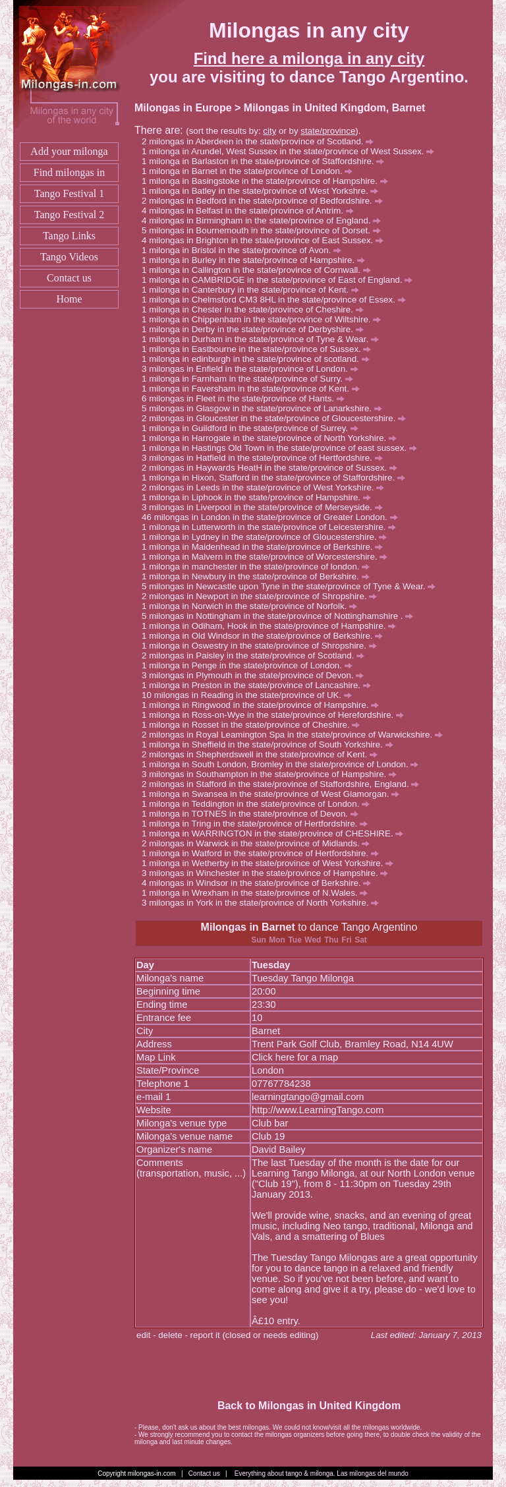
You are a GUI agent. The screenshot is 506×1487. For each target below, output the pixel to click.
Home (69, 299)
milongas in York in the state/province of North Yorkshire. (264, 903)
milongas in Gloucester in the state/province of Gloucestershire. (277, 418)
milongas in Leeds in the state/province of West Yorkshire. (266, 487)
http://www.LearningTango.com (317, 1110)
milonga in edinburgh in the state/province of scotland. (259, 359)
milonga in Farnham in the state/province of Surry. (251, 379)
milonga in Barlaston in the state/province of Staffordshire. (266, 161)
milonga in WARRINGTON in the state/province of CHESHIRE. (276, 833)
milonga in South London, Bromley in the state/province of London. (283, 764)
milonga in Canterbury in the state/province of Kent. (254, 290)
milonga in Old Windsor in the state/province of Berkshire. (266, 636)
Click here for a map (295, 1057)
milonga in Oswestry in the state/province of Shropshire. (262, 646)
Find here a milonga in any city (309, 58)
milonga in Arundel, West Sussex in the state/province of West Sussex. (291, 151)
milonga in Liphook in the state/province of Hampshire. (260, 497)
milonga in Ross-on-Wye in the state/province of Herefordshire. (276, 715)
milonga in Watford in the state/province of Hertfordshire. (264, 853)
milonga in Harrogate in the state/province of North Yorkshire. (273, 438)
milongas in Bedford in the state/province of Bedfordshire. (265, 201)
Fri (346, 940)
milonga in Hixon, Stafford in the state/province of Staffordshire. (277, 477)
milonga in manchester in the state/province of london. (259, 566)
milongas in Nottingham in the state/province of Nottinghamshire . (281, 616)
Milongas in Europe (183, 107)
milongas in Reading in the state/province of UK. (253, 695)
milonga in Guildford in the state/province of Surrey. (253, 428)
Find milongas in (69, 172)
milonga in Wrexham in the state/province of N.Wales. (258, 893)
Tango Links (69, 235)
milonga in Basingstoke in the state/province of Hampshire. (268, 181)
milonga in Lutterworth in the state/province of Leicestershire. (272, 527)
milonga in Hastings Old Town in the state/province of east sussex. (283, 448)
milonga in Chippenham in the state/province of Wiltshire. (265, 319)
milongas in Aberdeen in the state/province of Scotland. (261, 141)
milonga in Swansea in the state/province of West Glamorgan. (274, 794)
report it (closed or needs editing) (254, 1335)
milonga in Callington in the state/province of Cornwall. (260, 270)
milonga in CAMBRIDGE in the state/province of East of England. (280, 280)
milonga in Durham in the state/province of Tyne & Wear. (264, 339)
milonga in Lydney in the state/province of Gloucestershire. (268, 537)
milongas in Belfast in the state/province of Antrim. (251, 211)
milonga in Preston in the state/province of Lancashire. (260, 685)
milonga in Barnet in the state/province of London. (250, 171)
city (269, 131)
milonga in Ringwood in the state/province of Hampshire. (264, 705)
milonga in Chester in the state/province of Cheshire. (256, 309)
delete (170, 1335)
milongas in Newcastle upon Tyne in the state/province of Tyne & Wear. (292, 586)
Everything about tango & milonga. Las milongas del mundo (321, 1473)
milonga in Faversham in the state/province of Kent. (254, 389)
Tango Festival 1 (69, 193)
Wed (312, 940)
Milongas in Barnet (248, 927)
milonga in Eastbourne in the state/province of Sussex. (260, 349)
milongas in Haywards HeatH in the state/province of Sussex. (273, 468)
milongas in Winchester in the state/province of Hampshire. (268, 873)
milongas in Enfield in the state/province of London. (253, 369)
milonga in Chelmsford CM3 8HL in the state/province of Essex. (277, 300)
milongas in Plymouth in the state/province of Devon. (256, 675)
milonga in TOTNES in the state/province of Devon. (253, 814)
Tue (294, 940)
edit (143, 1335)
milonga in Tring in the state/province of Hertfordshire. (258, 824)
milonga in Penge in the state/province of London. (250, 665)
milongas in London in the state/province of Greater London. (276, 517)
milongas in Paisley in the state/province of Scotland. (256, 655)
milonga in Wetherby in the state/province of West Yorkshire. (271, 863)
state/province (327, 131)
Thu (331, 940)
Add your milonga (68, 151)
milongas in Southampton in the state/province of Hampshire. (273, 774)
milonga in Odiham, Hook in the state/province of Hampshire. (272, 626)
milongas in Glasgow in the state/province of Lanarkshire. (265, 408)
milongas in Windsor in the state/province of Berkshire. (260, 883)
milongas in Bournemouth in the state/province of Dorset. (264, 230)
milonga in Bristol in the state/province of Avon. (245, 250)
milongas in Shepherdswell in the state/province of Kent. (263, 754)
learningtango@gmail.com (308, 1097)
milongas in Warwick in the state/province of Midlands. (259, 843)
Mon (277, 940)
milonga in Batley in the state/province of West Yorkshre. (263, 191)
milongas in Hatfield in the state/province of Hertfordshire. (265, 458)
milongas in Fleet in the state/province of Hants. (246, 398)
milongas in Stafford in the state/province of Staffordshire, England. (284, 784)
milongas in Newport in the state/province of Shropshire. (263, 596)
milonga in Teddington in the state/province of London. (259, 804)
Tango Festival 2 (69, 214)
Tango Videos (69, 256)
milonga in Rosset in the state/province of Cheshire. (254, 725)
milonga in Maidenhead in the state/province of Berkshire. (266, 547)
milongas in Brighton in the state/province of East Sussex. (266, 240)
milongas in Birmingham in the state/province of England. (265, 220)
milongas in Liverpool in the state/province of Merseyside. (265, 507)
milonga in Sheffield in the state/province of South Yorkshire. (271, 744)
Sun (258, 940)
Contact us (69, 277)
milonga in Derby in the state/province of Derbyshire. (256, 329)
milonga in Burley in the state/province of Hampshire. (257, 260)
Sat (360, 940)
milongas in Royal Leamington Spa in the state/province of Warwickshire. (296, 735)
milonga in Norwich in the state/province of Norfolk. (253, 606)
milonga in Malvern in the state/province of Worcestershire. (268, 557)
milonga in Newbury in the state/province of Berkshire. (259, 576)
